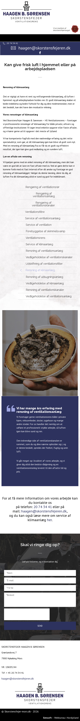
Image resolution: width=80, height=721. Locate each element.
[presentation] (27, 614)
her (49, 520)
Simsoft (47, 717)
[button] (46, 187)
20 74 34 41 (43, 506)
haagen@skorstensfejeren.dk (44, 511)
